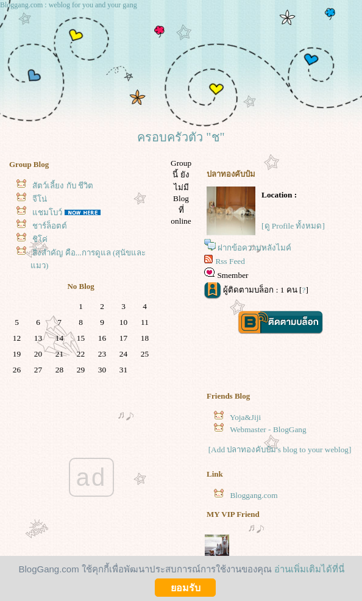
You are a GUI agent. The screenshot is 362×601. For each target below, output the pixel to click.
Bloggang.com (253, 495)
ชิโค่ (40, 239)
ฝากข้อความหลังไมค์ (254, 247)
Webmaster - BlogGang (268, 429)
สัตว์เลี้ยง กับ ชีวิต (62, 185)
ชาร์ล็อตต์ (49, 225)
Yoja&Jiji (245, 417)
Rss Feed (230, 261)
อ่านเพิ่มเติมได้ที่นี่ (309, 569)
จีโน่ (39, 199)
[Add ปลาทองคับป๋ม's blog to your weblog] (280, 449)
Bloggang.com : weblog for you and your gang (68, 5)
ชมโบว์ (47, 212)
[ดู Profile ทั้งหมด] (293, 225)
